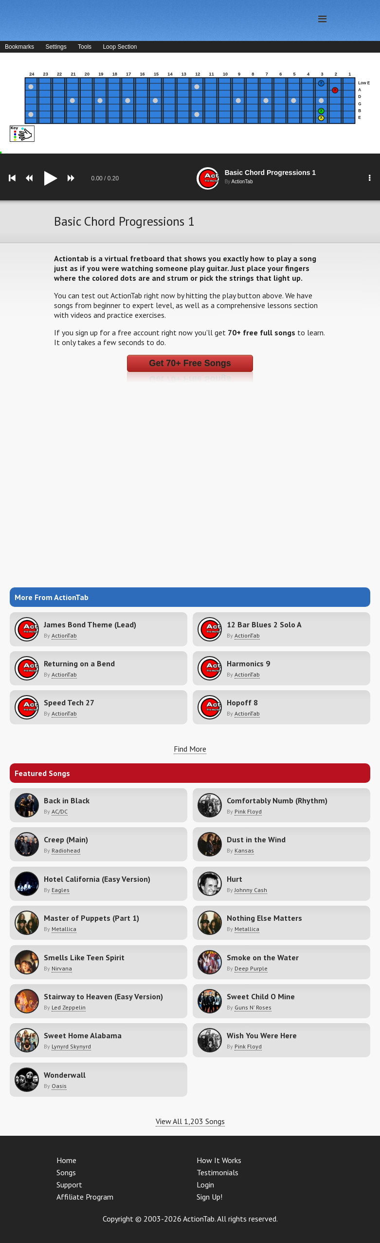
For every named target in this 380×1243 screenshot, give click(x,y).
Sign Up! (209, 1197)
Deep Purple (251, 968)
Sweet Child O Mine (261, 996)
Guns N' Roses (253, 1007)
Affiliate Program (84, 1197)
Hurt (234, 879)
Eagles (61, 889)
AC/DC (60, 811)
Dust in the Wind (256, 839)
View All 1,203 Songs (190, 1121)
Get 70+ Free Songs (190, 363)
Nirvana (62, 968)
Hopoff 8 (242, 702)
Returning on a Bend (79, 663)
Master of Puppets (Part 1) (91, 918)
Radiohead (66, 850)
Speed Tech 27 (69, 702)
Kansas (244, 850)
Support (69, 1184)
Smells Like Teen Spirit (84, 957)
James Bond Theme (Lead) (90, 624)
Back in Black (67, 800)
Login (205, 1184)
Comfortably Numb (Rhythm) (277, 800)
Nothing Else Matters (264, 918)
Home (66, 1160)
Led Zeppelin (69, 1007)
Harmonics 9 (248, 663)
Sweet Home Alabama (83, 1035)
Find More (190, 749)
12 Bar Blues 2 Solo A (264, 624)
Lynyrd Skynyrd (71, 1046)
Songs (66, 1172)
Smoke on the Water (263, 957)
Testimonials (217, 1172)
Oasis (59, 1085)
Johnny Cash (251, 889)
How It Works (219, 1160)
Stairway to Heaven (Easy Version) (103, 996)
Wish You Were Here (262, 1035)
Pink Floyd (248, 811)
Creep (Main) (66, 839)
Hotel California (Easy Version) (97, 879)
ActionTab (64, 635)
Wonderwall (65, 1075)
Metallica (64, 928)
